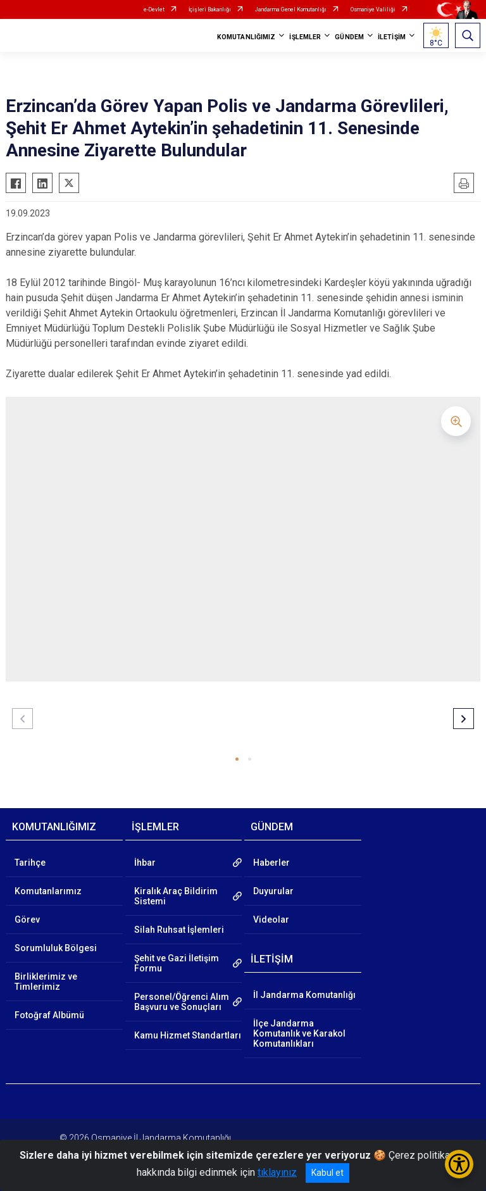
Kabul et (327, 1173)
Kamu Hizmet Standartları (187, 1035)
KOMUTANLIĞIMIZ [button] (246, 37)
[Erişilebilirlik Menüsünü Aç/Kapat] (459, 1164)
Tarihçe (30, 862)
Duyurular (273, 891)
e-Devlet (154, 9)
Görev (27, 919)
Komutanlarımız (48, 891)
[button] (237, 759)
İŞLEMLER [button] (305, 37)
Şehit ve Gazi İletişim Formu (176, 963)
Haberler (271, 862)
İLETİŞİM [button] (392, 37)
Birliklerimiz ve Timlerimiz (46, 981)
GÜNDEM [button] (349, 37)
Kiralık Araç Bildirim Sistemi (176, 896)
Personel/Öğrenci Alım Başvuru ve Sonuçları (181, 1002)
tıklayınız (277, 1172)
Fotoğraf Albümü (49, 1015)
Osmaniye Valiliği (373, 9)
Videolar (271, 919)
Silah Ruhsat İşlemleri (179, 930)
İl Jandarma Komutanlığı (304, 995)
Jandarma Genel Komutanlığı (291, 9)
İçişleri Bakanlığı (210, 9)
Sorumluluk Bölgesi (56, 948)
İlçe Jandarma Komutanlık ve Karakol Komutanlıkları (299, 1033)
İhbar (145, 862)
